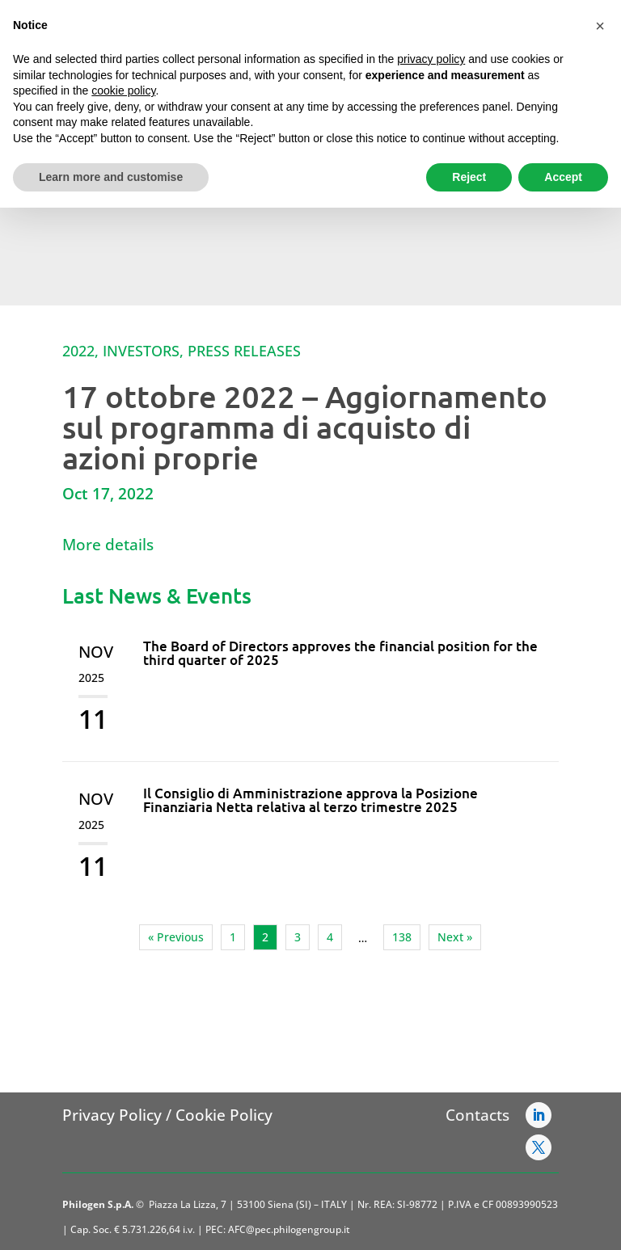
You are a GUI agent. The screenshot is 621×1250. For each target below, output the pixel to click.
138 (402, 937)
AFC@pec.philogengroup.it (289, 1229)
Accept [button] (563, 176)
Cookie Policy (223, 1115)
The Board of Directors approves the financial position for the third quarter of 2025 (340, 653)
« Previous (176, 937)
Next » (454, 937)
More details (108, 544)
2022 (78, 350)
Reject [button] (469, 176)
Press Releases (244, 350)
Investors (141, 350)
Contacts (477, 1115)
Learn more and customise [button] (111, 176)
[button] (600, 26)
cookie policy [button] (123, 90)
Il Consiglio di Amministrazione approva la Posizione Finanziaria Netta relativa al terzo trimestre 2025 (310, 800)
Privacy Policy (112, 1115)
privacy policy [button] (431, 59)
